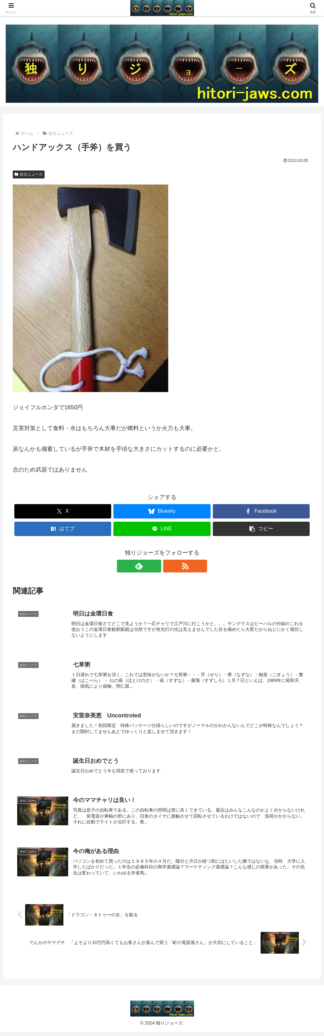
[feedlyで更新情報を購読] (154, 566)
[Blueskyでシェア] (162, 511)
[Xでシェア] (63, 511)
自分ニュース (29, 174)
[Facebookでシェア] (261, 511)
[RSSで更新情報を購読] (169, 566)
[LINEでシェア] (162, 529)
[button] (261, 529)
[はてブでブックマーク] (63, 529)
